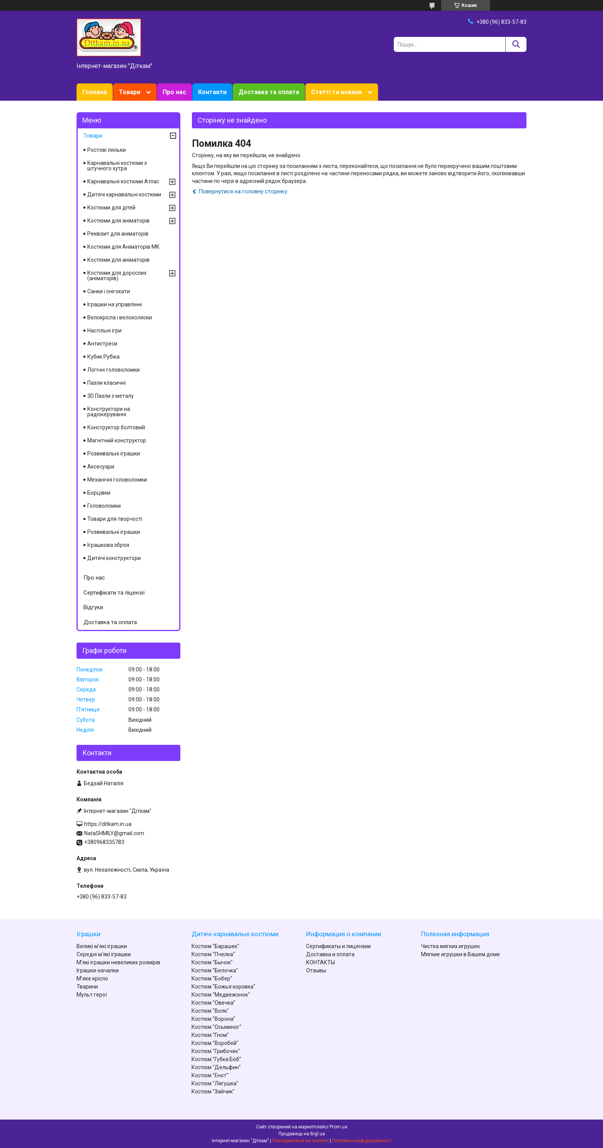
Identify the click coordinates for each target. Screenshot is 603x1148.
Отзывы (316, 970)
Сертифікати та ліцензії (114, 592)
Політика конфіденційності (361, 1140)
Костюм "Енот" (210, 1075)
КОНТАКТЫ (320, 962)
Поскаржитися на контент (300, 1140)
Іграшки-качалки (98, 970)
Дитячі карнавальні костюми (124, 194)
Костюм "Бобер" (212, 978)
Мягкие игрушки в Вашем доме (460, 954)
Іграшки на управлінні (114, 304)
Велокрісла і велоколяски (119, 317)
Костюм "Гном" (210, 1035)
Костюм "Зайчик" (213, 1091)
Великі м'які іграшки (102, 946)
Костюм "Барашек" (215, 946)
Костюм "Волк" (210, 1011)
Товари (129, 92)
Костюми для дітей (111, 207)
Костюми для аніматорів (118, 221)
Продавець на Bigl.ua (301, 1133)
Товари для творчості (114, 519)
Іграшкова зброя (108, 545)
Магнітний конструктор (116, 440)
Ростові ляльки (106, 150)
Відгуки (93, 607)
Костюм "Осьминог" (217, 1027)
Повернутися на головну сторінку (242, 191)
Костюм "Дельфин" (216, 1067)
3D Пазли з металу (110, 396)
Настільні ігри (104, 330)
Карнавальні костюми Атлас (123, 181)
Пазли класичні (106, 383)
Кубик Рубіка (103, 357)
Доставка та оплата (268, 92)
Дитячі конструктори (114, 558)
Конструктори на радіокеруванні (108, 411)
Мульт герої (92, 995)
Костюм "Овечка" (213, 1003)
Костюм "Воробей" (215, 1043)
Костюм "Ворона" (213, 1019)
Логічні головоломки (113, 370)
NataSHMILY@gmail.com (114, 833)
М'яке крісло (92, 978)
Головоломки (104, 506)
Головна (94, 92)
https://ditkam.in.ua (108, 824)
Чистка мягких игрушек (450, 946)
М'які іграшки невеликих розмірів (118, 962)
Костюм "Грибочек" (216, 1051)
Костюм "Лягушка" (215, 1083)
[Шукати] (515, 44)
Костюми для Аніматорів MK (123, 247)
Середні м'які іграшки (104, 954)
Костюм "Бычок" (212, 962)
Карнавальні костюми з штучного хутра (117, 165)
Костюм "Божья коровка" (223, 987)
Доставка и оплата (330, 954)
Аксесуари (100, 467)
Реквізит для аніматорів (117, 234)
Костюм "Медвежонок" (221, 995)
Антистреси (102, 344)
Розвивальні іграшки (113, 453)
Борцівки (98, 493)
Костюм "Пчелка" (213, 954)
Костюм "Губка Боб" (216, 1059)
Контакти (212, 92)
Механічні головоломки (117, 480)
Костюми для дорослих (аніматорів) (117, 275)
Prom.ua (338, 1127)
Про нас (174, 92)
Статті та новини (336, 92)
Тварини (87, 987)
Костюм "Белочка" (215, 970)
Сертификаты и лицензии (338, 946)
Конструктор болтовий (116, 427)
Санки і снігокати (108, 291)
